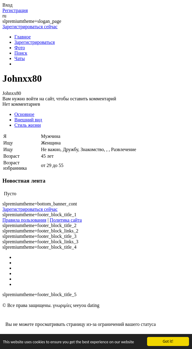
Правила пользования (24, 220)
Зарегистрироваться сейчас (30, 26)
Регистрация (15, 10)
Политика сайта (66, 220)
